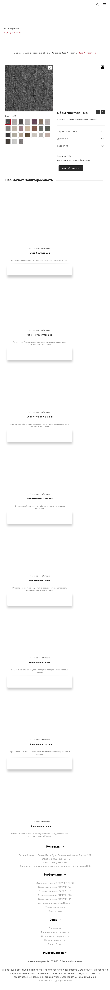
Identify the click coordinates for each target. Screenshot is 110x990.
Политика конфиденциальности (55, 980)
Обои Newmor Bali (40, 253)
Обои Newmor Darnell (40, 744)
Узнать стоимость (70, 168)
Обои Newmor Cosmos (39, 334)
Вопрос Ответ (55, 944)
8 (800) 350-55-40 (12, 33)
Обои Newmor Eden (40, 580)
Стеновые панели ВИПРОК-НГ (55, 891)
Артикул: (61, 156)
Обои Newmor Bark (39, 662)
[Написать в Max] (13, 36)
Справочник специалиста (55, 936)
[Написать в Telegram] (6, 36)
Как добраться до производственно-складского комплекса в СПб (55, 866)
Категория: (62, 160)
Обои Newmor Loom (40, 826)
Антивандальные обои (36, 53)
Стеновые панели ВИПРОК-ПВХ (55, 895)
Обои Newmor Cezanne (40, 498)
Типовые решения (55, 907)
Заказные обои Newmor (63, 53)
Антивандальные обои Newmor (55, 903)
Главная (18, 53)
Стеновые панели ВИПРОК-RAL (55, 887)
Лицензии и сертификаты (55, 932)
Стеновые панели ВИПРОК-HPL (55, 899)
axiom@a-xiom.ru (58, 862)
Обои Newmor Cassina (103, 112)
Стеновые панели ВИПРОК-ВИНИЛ (55, 883)
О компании (55, 928)
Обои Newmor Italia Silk (40, 416)
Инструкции (55, 911)
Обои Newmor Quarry (98, 112)
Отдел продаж (11, 28)
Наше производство (55, 940)
